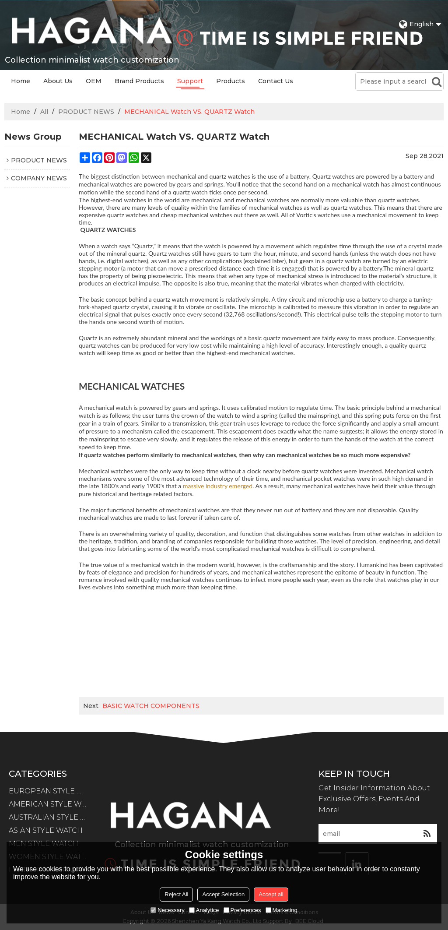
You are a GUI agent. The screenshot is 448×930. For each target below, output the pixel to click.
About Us (58, 81)
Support (190, 81)
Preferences (242, 910)
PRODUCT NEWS (86, 112)
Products (230, 81)
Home (20, 81)
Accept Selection (223, 894)
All (44, 112)
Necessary (167, 910)
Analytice (204, 910)
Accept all (271, 894)
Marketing (282, 910)
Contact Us (275, 81)
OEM (94, 81)
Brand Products (139, 81)
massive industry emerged (217, 486)
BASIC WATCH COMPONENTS (151, 706)
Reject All (176, 894)
